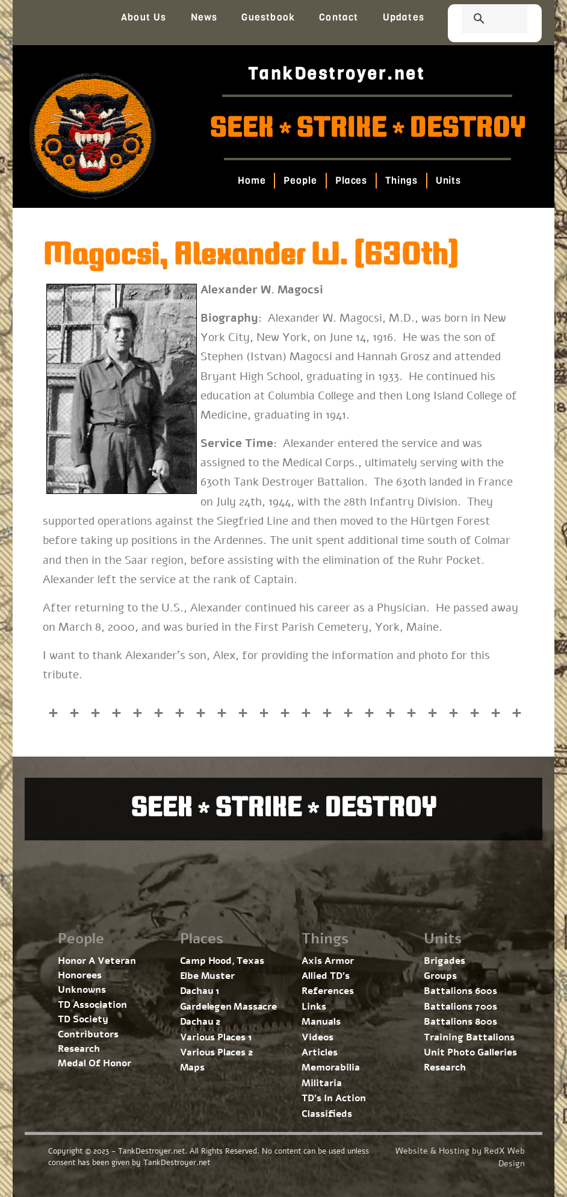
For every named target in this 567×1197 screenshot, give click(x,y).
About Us (144, 17)
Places (351, 180)
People (300, 180)
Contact (338, 17)
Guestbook (268, 17)
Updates (403, 17)
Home (251, 180)
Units (448, 180)
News (204, 17)
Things (401, 180)
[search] (480, 20)
